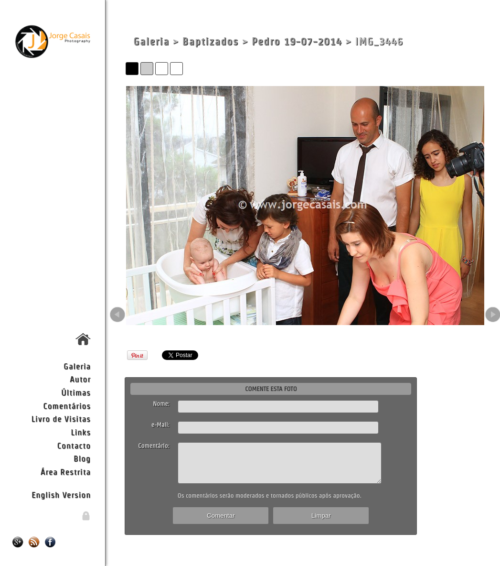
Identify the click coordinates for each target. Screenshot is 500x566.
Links (81, 431)
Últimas (76, 392)
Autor (80, 378)
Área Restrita (66, 471)
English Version (61, 494)
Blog (82, 458)
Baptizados (210, 41)
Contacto (73, 445)
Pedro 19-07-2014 (297, 41)
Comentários (67, 405)
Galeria (77, 365)
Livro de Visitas (61, 418)
